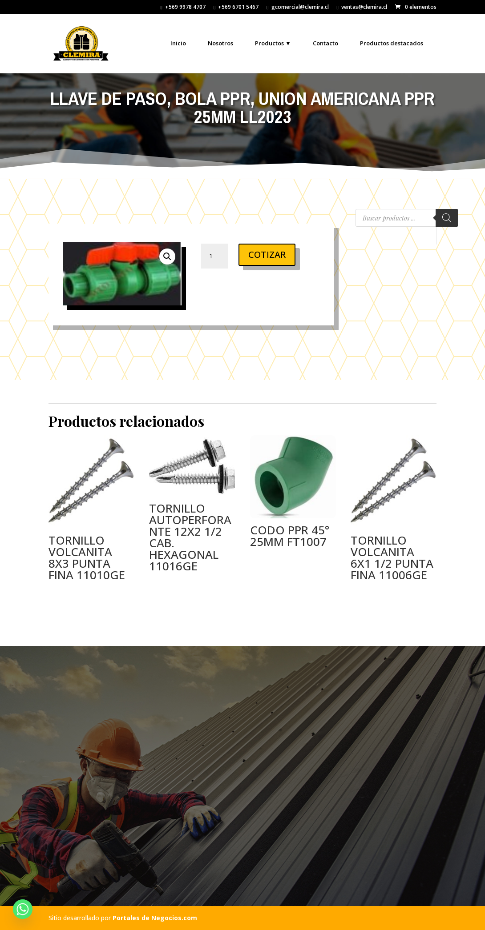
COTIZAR (267, 255)
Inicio (178, 43)
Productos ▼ (273, 43)
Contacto (325, 43)
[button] (167, 257)
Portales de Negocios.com (155, 918)
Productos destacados (391, 43)
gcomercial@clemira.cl (297, 7)
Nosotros (220, 43)
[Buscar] (447, 218)
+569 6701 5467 (236, 7)
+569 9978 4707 (182, 7)
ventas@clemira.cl (362, 7)
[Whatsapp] (22, 909)
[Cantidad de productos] (214, 256)
